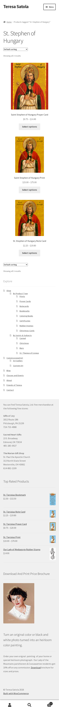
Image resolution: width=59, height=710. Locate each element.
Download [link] (36, 667)
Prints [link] (22, 296)
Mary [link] (22, 348)
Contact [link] (10, 390)
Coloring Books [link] (26, 316)
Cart (46, 703)
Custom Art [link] (18, 365)
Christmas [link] (24, 343)
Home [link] (9, 22)
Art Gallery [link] (18, 360)
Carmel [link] (23, 338)
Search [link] (29, 705)
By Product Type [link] (20, 293)
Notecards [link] (24, 306)
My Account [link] (10, 705)
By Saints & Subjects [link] (22, 335)
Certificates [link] (25, 321)
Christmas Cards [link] (27, 330)
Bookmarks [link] (25, 311)
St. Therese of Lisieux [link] (29, 353)
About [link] (9, 380)
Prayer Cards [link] (25, 301)
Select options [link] (29, 126)
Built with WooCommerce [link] (16, 693)
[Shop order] (15, 49)
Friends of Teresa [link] (14, 385)
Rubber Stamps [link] (26, 325)
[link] (29, 92)
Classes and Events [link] (15, 375)
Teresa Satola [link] (16, 6)
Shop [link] (8, 290)
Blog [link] (8, 370)
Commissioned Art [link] (14, 358)
